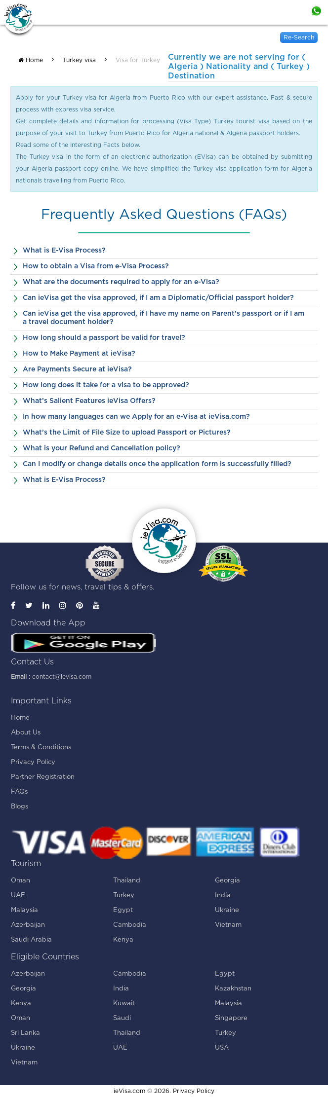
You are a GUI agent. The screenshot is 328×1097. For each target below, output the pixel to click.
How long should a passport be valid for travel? (104, 337)
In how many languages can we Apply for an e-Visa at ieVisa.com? (136, 416)
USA (222, 1048)
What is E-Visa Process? (64, 250)
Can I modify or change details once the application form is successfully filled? (157, 464)
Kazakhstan (233, 989)
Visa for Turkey (138, 60)
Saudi (122, 1018)
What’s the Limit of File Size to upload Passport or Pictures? (127, 432)
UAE (18, 895)
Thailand (126, 881)
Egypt (123, 910)
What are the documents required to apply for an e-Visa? (121, 282)
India (223, 895)
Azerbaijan (28, 925)
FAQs (19, 792)
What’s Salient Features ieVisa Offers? (89, 401)
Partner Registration (43, 777)
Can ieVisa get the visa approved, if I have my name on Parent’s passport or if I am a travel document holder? (163, 318)
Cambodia (129, 925)
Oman (20, 881)
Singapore (231, 1018)
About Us (26, 733)
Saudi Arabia (31, 940)
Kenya (123, 940)
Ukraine (227, 910)
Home (30, 60)
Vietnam (228, 925)
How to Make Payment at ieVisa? (79, 353)
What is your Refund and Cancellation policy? (101, 448)
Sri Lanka (25, 1033)
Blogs (19, 807)
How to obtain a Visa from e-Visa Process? (96, 266)
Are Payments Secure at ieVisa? (77, 369)
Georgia (227, 881)
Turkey (123, 895)
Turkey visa (79, 60)
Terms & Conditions (41, 747)
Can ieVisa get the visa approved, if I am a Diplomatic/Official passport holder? (158, 297)
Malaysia (24, 910)
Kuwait (124, 1003)
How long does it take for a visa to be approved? (106, 385)
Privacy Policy (33, 762)
